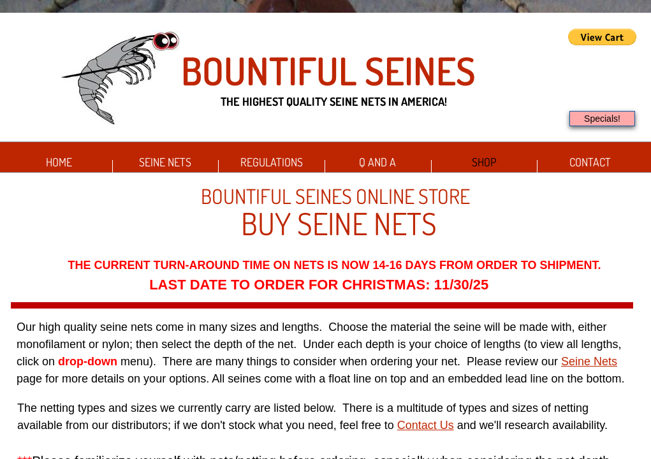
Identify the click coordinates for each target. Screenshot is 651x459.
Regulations (271, 162)
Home (59, 162)
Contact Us (425, 425)
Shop (484, 162)
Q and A (377, 162)
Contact (590, 162)
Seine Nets (165, 162)
